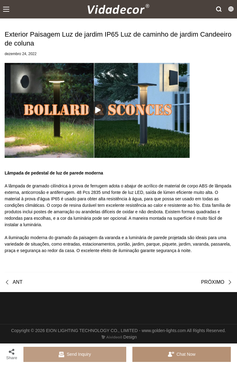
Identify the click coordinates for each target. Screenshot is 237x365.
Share (11, 354)
